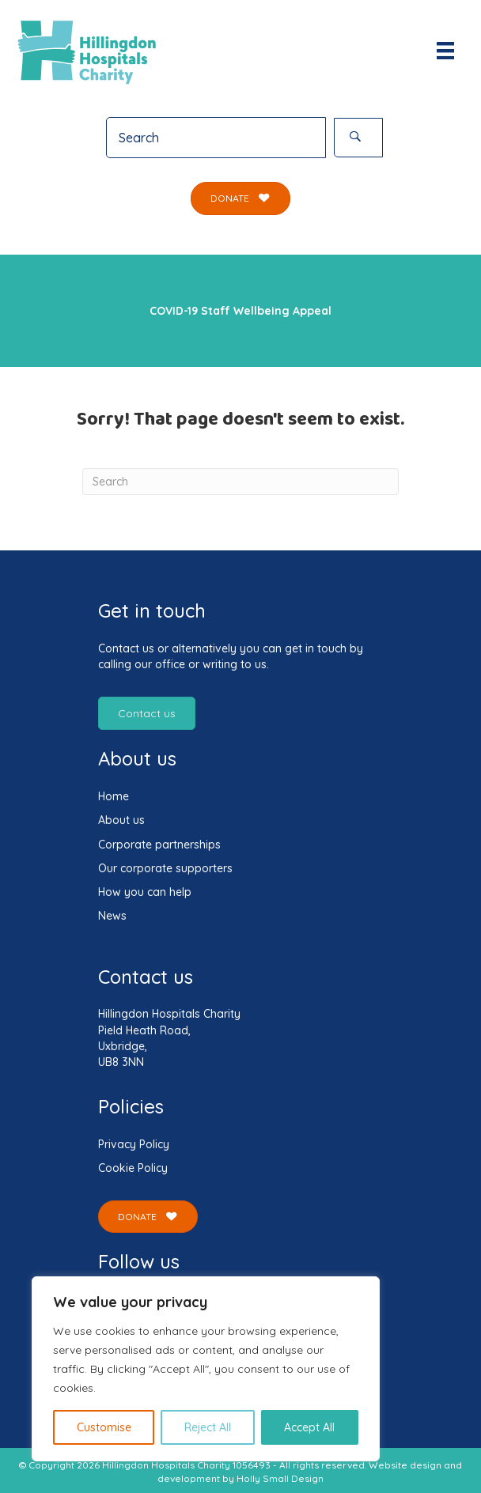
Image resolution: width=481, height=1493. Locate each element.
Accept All (309, 1427)
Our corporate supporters (165, 868)
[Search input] (216, 137)
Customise (104, 1427)
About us (121, 820)
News (112, 916)
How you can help (144, 892)
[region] (206, 1368)
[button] (358, 137)
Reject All (207, 1427)
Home (113, 796)
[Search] (240, 481)
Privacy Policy (133, 1144)
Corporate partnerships (159, 844)
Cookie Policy (133, 1168)
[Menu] (445, 50)
